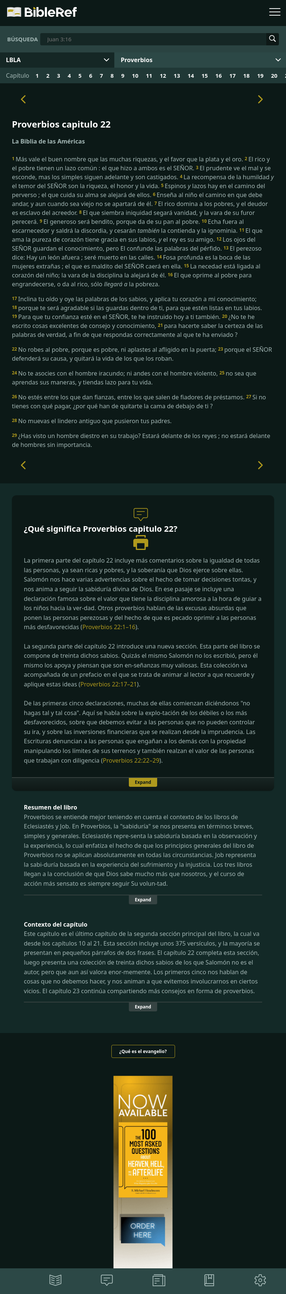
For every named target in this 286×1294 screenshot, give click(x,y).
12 (163, 75)
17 (232, 75)
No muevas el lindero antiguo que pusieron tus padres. (92, 421)
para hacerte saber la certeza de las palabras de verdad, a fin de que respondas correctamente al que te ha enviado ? (137, 330)
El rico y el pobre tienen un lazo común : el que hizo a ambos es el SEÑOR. (141, 163)
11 (149, 75)
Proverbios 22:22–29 (131, 760)
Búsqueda (22, 39)
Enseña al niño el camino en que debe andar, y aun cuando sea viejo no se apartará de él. (137, 199)
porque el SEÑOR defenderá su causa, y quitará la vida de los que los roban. (142, 354)
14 (191, 75)
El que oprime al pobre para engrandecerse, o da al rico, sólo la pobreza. (132, 279)
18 (246, 75)
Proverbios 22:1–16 (109, 627)
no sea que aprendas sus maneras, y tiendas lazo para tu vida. (134, 377)
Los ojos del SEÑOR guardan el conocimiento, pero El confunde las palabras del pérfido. (133, 243)
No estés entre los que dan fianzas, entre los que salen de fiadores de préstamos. (129, 397)
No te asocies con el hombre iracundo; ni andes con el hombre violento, (115, 373)
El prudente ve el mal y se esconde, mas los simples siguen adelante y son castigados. (141, 172)
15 (204, 75)
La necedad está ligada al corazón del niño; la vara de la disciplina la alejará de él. (136, 270)
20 (274, 75)
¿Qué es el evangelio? (142, 1051)
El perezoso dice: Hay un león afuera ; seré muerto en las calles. (136, 252)
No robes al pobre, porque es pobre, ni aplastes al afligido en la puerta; (115, 349)
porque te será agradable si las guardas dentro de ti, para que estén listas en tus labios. (137, 308)
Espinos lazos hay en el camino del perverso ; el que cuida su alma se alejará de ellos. (138, 190)
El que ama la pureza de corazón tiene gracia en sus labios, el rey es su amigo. (137, 235)
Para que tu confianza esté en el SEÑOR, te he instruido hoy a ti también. (117, 317)
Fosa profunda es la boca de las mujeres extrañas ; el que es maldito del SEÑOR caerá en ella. (131, 261)
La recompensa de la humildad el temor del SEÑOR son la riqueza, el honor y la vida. (143, 181)
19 (260, 75)
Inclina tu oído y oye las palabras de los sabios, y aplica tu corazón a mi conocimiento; (134, 299)
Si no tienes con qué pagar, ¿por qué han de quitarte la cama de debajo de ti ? (139, 401)
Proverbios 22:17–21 (108, 684)
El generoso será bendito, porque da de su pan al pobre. (121, 222)
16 (218, 75)
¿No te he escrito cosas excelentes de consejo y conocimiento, (133, 321)
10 (135, 75)
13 (177, 75)
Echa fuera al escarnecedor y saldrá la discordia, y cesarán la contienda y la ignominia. (128, 226)
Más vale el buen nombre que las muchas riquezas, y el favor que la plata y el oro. (128, 159)
